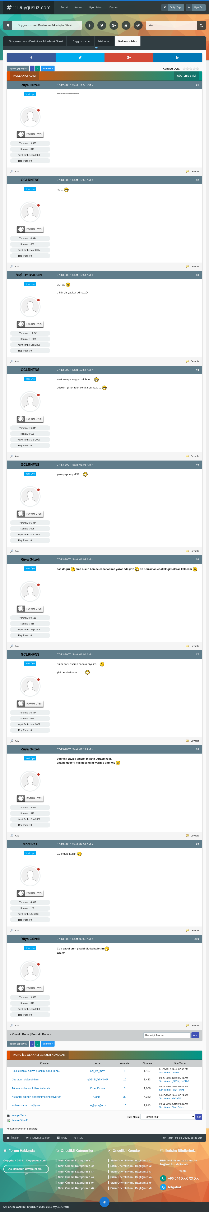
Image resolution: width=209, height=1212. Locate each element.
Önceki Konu (20, 1034)
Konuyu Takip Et (20, 1120)
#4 (197, 369)
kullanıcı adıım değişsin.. (26, 1105)
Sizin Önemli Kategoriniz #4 (76, 1177)
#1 (197, 85)
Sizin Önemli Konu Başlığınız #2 (131, 1166)
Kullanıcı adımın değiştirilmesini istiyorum (36, 1096)
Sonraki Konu (40, 1034)
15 (124, 1105)
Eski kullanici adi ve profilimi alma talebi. (36, 1070)
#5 (197, 464)
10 (124, 1079)
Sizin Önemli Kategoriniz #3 (76, 1171)
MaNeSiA (176, 1098)
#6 (197, 559)
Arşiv (62, 1137)
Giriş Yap (175, 7)
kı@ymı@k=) (98, 1105)
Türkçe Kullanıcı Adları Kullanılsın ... (33, 1088)
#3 (197, 275)
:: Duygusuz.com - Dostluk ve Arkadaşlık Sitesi (35, 41)
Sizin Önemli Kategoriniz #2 (76, 1166)
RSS (78, 1137)
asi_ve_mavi (97, 1070)
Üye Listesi (95, 7)
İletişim (13, 1137)
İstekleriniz (104, 41)
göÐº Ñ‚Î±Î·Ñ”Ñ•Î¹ (97, 1079)
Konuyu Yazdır (19, 1115)
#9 (197, 844)
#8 (197, 749)
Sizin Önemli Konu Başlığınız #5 (131, 1182)
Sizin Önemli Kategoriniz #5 (76, 1182)
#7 (197, 654)
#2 (197, 179)
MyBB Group (61, 1206)
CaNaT (97, 1096)
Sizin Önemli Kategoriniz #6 (76, 1188)
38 (124, 1096)
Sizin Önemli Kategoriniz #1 (76, 1160)
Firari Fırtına (97, 1088)
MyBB (31, 1206)
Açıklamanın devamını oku (26, 1170)
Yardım (113, 7)
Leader (175, 1072)
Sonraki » (47, 68)
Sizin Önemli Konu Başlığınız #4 (131, 1177)
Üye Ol (198, 7)
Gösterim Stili (186, 76)
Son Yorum (165, 1072)
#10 (196, 938)
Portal (64, 7)
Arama (78, 7)
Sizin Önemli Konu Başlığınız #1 (131, 1160)
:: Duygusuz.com (28, 7)
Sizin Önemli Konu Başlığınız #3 (131, 1171)
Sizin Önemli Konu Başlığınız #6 (131, 1188)
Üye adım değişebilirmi (25, 1079)
